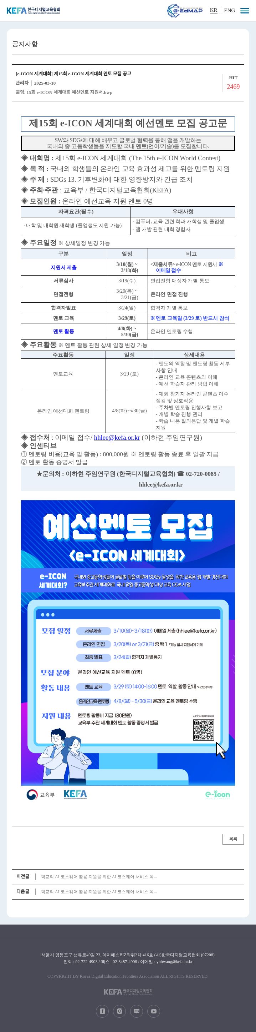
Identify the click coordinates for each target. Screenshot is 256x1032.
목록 (233, 839)
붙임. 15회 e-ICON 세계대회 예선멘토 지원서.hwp (64, 92)
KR (213, 10)
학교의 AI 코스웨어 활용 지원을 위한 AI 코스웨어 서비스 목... (99, 876)
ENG (229, 10)
